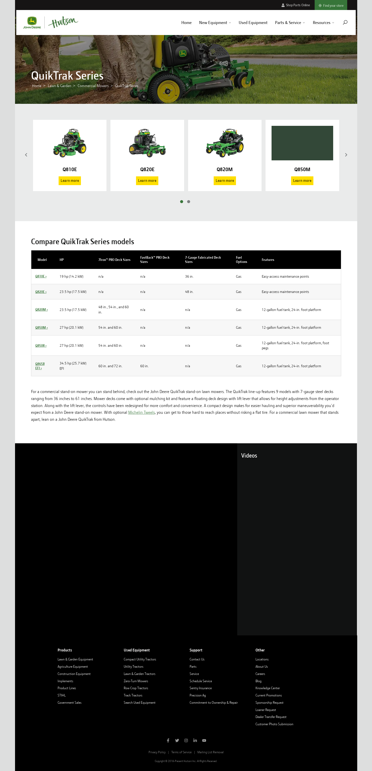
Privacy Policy (157, 752)
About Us (262, 666)
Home (181, 22)
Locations (262, 659)
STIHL (62, 695)
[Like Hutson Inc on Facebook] (168, 740)
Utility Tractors (133, 666)
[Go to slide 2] (188, 201)
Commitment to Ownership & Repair (214, 702)
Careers (260, 674)
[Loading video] (126, 539)
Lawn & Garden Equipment (75, 659)
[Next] (346, 155)
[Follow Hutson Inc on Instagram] (186, 740)
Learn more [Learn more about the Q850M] (302, 180)
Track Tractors (133, 695)
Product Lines (67, 688)
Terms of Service (181, 752)
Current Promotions (269, 695)
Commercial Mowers (93, 86)
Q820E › (41, 292)
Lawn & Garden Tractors (139, 674)
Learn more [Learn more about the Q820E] (147, 180)
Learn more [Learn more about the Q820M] (225, 180)
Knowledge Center (268, 688)
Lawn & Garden (59, 86)
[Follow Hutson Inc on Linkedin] (195, 740)
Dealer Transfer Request (271, 717)
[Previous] (26, 155)
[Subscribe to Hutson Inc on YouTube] (204, 740)
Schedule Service (201, 681)
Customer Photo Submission (274, 724)
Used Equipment (248, 22)
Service (194, 674)
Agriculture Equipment (73, 666)
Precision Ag (198, 695)
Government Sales (69, 702)
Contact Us (197, 659)
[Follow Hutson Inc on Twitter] (177, 740)
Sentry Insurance (201, 688)
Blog (259, 681)
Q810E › (41, 276)
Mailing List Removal (210, 752)
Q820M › (41, 309)
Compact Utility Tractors (140, 659)
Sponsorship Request (270, 702)
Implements (65, 681)
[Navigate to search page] (340, 22)
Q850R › (41, 345)
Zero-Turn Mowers (136, 681)
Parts (193, 666)
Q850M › (41, 327)
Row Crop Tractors (136, 688)
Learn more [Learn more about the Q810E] (70, 180)
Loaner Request (266, 710)
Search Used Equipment (140, 702)
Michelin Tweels (141, 412)
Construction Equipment (74, 674)
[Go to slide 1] (181, 201)
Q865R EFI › (40, 366)
